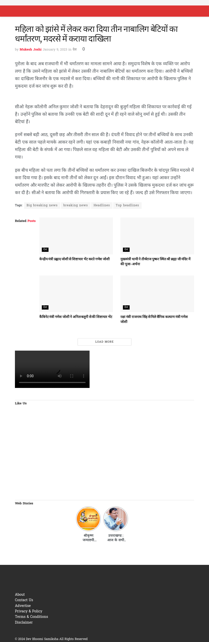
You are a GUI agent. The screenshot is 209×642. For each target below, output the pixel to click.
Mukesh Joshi (31, 49)
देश (75, 49)
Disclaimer (24, 622)
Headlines (102, 205)
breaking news (75, 205)
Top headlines (127, 205)
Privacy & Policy (28, 611)
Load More (104, 342)
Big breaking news (42, 205)
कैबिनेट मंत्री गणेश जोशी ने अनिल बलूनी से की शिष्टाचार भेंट (75, 317)
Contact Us (24, 600)
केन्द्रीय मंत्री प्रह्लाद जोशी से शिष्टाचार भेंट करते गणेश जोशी (74, 259)
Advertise (23, 606)
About (20, 594)
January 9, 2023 (55, 49)
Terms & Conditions (31, 617)
